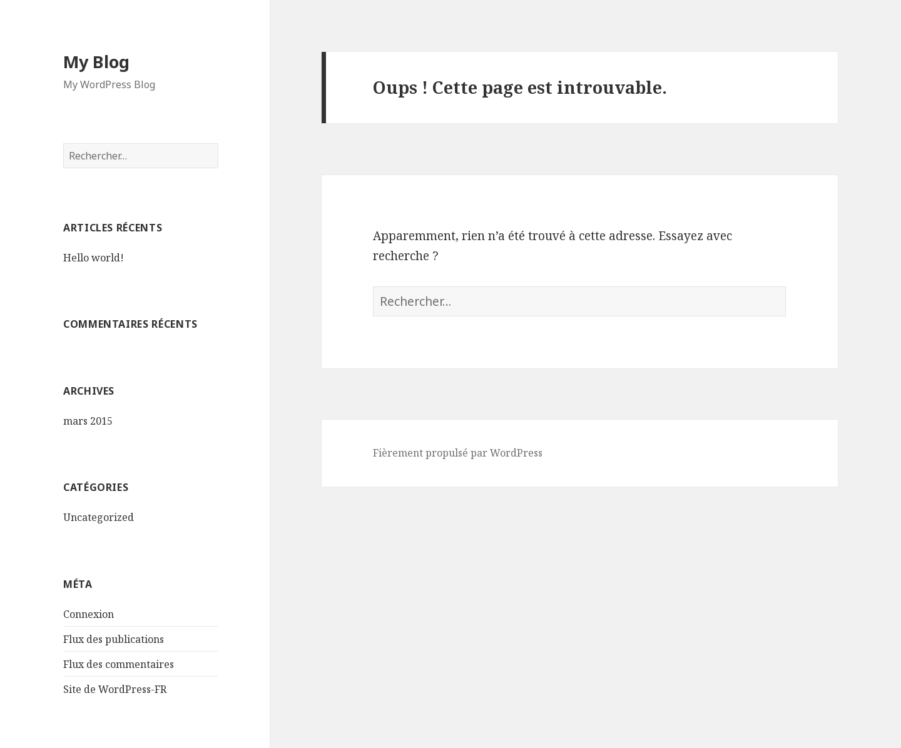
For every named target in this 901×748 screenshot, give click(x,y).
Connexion (88, 614)
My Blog (96, 61)
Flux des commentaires (118, 664)
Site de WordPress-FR (114, 689)
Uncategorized (98, 517)
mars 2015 (88, 421)
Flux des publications (113, 639)
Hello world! (93, 258)
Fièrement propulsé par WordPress (457, 453)
